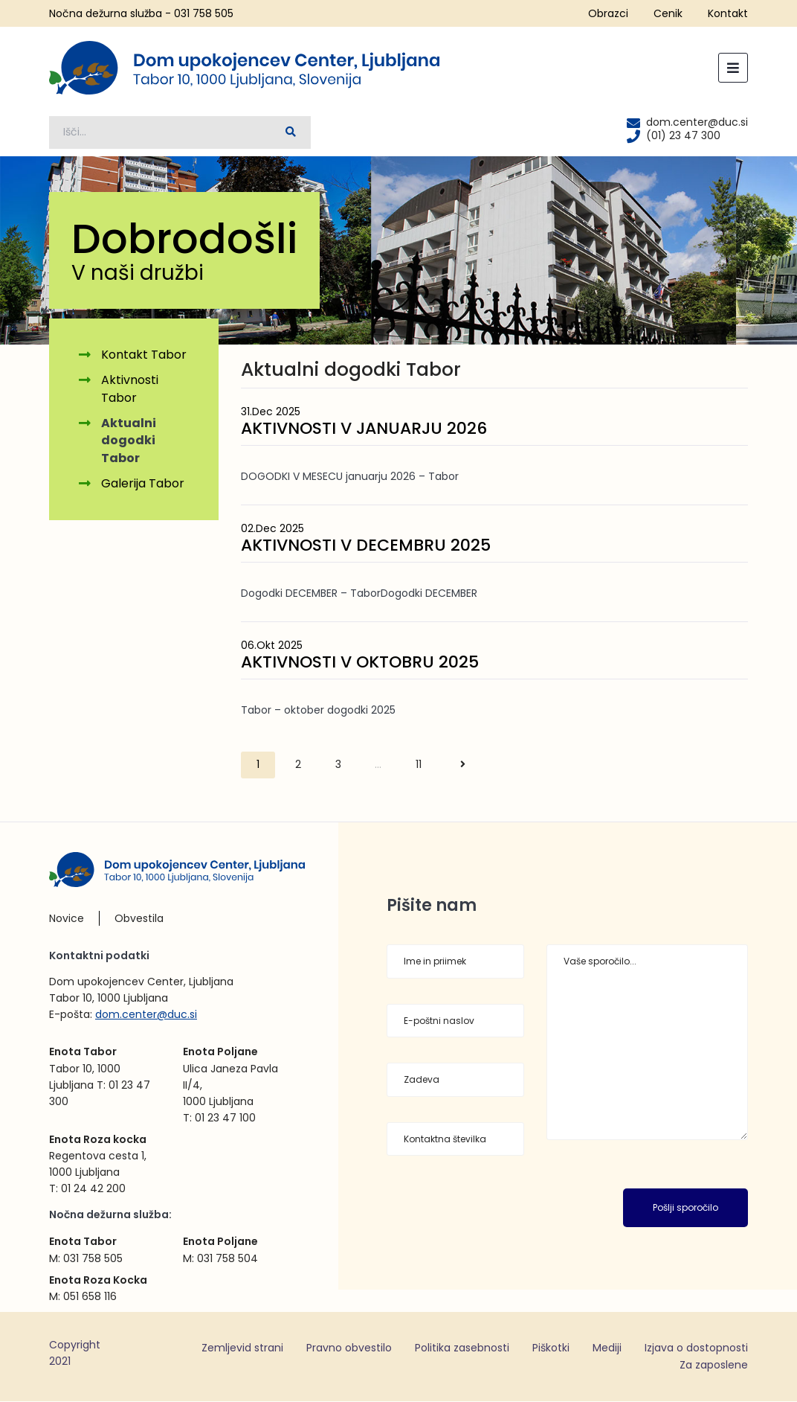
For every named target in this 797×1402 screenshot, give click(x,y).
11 (419, 765)
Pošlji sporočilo (685, 1208)
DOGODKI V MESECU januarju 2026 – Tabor (350, 476)
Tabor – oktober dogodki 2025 (318, 710)
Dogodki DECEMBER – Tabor (311, 593)
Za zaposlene (714, 1365)
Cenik (668, 13)
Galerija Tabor (142, 484)
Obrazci (608, 13)
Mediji (607, 1347)
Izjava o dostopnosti (696, 1347)
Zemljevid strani (242, 1347)
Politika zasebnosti (462, 1347)
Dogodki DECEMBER (429, 593)
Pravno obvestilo (349, 1347)
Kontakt (728, 13)
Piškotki (550, 1347)
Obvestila (139, 918)
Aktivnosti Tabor (129, 389)
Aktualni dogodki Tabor (128, 440)
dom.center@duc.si (146, 1014)
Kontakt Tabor (144, 355)
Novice (66, 918)
